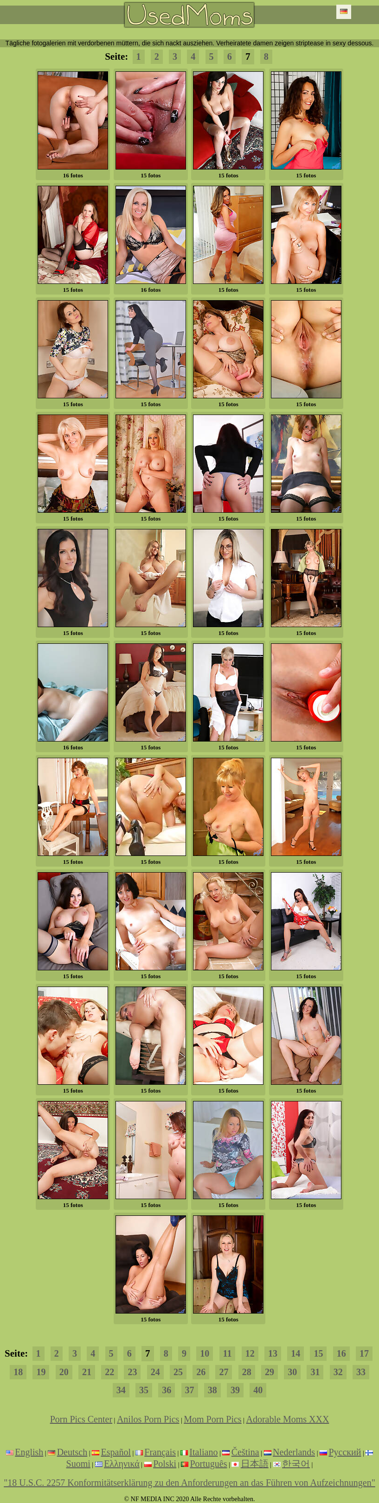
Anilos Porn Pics (148, 1419)
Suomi (78, 1464)
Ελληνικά (122, 1464)
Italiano (203, 1452)
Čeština (245, 1452)
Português (208, 1464)
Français (160, 1452)
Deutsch (72, 1452)
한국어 (296, 1464)
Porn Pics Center (81, 1419)
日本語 (255, 1464)
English (29, 1452)
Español (116, 1452)
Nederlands (294, 1452)
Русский (344, 1452)
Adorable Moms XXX (287, 1419)
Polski (164, 1464)
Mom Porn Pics (212, 1419)
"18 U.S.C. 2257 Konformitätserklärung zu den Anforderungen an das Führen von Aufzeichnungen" (189, 1483)
